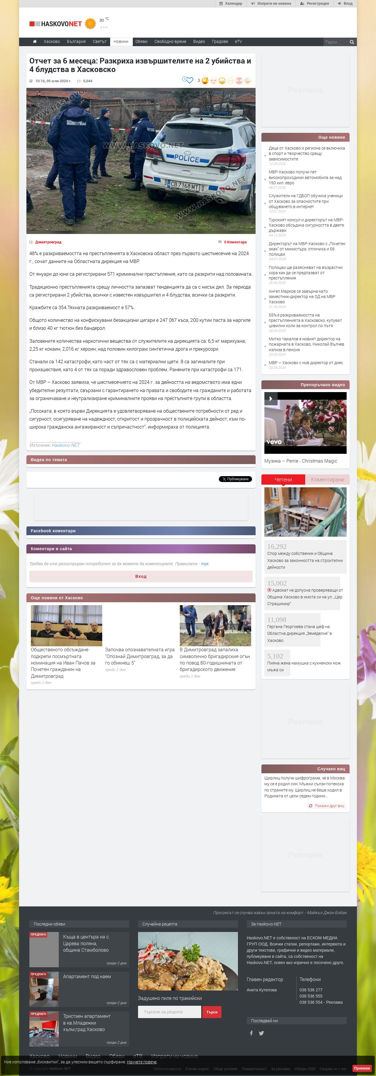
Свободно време (170, 41)
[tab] (283, 481)
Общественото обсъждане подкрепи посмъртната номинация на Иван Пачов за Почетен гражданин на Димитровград (63, 662)
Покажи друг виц (326, 805)
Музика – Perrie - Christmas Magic (300, 461)
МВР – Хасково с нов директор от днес (306, 362)
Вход (141, 576)
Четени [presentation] (283, 479)
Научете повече (142, 1062)
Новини (121, 41)
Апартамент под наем (87, 976)
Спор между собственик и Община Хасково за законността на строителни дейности (305, 560)
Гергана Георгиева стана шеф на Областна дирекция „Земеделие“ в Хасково (299, 633)
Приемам (362, 1068)
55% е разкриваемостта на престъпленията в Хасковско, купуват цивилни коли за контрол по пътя (305, 320)
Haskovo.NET (65, 445)
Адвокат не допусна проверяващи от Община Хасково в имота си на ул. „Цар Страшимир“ (305, 597)
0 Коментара (235, 242)
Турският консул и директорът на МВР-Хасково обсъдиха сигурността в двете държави (306, 225)
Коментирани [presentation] (327, 479)
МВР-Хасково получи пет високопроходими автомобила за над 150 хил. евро (305, 177)
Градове (220, 41)
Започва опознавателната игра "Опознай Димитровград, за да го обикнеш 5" (140, 656)
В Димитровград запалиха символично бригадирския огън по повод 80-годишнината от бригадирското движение (215, 659)
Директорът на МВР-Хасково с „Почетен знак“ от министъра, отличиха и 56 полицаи (307, 249)
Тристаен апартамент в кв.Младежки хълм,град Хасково (87, 1022)
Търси (212, 1012)
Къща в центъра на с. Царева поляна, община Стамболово (86, 943)
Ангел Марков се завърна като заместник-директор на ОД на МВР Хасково (302, 296)
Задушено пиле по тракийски (170, 998)
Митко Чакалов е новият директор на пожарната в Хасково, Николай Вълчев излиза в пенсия (306, 344)
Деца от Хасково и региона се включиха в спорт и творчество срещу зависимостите (307, 153)
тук (205, 563)
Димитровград (48, 242)
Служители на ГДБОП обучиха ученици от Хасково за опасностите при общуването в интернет (306, 201)
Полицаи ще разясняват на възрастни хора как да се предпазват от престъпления (306, 273)
